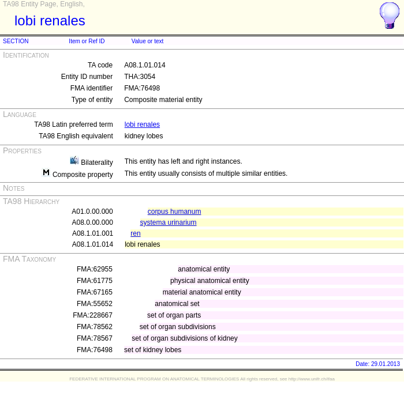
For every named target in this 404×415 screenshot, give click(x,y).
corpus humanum (174, 211)
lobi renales (142, 124)
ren (135, 233)
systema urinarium (168, 222)
